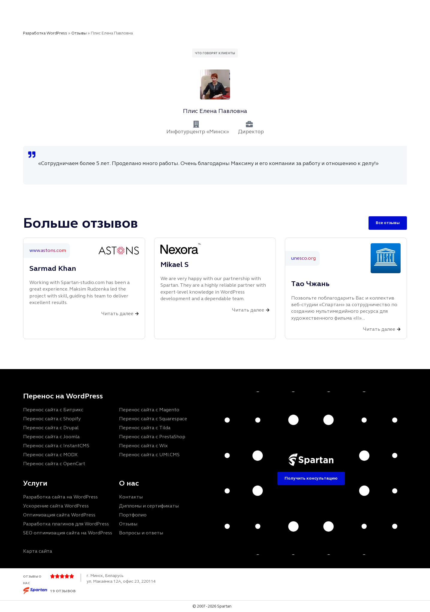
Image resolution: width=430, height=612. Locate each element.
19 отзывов (63, 591)
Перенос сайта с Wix (143, 445)
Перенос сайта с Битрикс (53, 409)
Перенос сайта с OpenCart (54, 463)
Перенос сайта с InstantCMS (56, 445)
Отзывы (79, 33)
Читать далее (117, 313)
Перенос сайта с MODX (50, 454)
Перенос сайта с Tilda (144, 427)
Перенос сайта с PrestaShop (152, 436)
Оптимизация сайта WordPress (59, 515)
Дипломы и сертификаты (149, 506)
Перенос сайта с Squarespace (153, 418)
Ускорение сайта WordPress (56, 506)
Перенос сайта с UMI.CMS (149, 454)
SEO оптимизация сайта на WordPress (67, 533)
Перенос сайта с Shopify (52, 418)
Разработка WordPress (45, 33)
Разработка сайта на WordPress (60, 497)
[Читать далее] (137, 314)
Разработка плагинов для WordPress (66, 524)
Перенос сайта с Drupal (51, 427)
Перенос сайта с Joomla (51, 436)
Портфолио (133, 515)
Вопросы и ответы (141, 533)
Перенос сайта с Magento (149, 409)
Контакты (131, 497)
